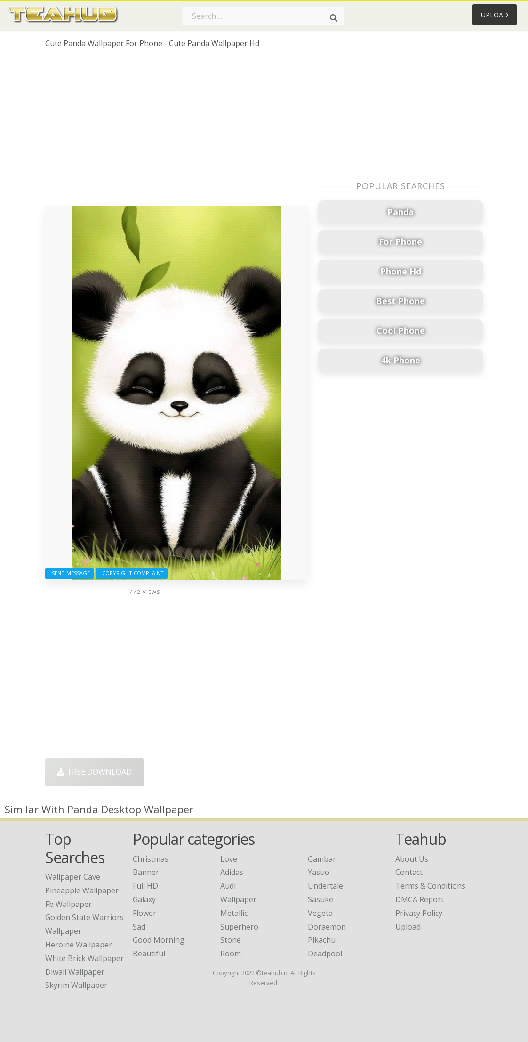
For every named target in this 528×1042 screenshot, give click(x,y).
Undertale (325, 886)
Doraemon (327, 927)
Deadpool (325, 953)
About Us (411, 859)
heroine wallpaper (78, 944)
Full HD (145, 886)
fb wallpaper (68, 904)
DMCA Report (419, 899)
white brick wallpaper (84, 958)
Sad (139, 927)
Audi (228, 886)
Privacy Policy (418, 913)
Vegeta (320, 913)
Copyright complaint (131, 573)
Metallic (234, 913)
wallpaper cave (72, 877)
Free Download (94, 772)
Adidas (231, 872)
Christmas (150, 859)
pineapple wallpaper (82, 890)
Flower (144, 913)
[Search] (333, 18)
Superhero (239, 927)
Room (230, 953)
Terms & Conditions (430, 886)
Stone (230, 940)
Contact (409, 872)
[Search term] (263, 16)
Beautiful (149, 953)
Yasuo (318, 872)
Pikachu (322, 940)
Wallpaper (238, 899)
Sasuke (320, 899)
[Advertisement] (176, 131)
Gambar (322, 859)
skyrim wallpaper (76, 985)
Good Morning (158, 940)
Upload (494, 14)
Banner (146, 872)
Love (228, 859)
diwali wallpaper (74, 972)
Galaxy (144, 899)
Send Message (69, 573)
